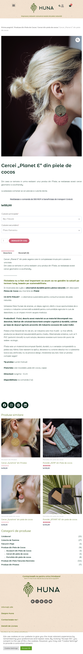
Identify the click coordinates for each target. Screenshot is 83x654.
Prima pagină (7, 27)
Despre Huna (7, 613)
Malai (19, 318)
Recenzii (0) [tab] (23, 253)
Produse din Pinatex (10, 565)
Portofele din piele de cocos (18, 557)
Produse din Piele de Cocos (25, 27)
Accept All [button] (26, 648)
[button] (14, 5)
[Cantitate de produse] (4, 241)
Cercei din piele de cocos (48, 27)
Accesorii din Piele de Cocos (18, 551)
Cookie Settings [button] (11, 648)
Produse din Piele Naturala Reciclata (17, 561)
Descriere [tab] (7, 253)
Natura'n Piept (7, 544)
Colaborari (6, 536)
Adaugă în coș (19, 241)
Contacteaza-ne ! (9, 619)
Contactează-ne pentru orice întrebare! (41, 576)
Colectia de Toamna (10, 540)
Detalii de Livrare (9, 626)
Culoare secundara (10, 225)
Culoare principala (10, 214)
